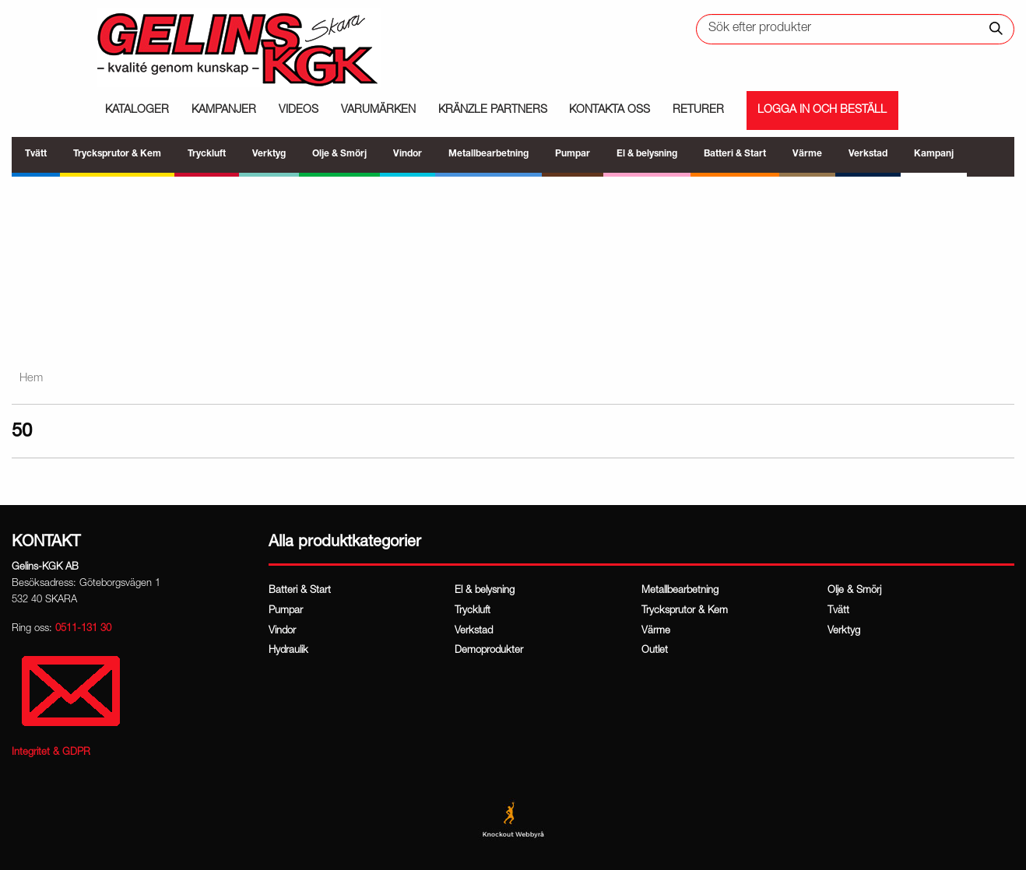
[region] (513, 265)
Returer (698, 110)
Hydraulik (288, 651)
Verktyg (843, 631)
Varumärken (378, 110)
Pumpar (286, 611)
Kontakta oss (609, 110)
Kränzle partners (492, 110)
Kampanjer (223, 110)
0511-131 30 (83, 629)
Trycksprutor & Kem (684, 611)
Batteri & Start (300, 591)
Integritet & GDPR (51, 753)
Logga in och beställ (822, 110)
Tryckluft (472, 611)
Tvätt (838, 611)
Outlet (654, 651)
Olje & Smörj (854, 591)
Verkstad (474, 631)
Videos (298, 110)
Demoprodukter (489, 651)
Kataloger (137, 110)
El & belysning (485, 591)
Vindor (282, 631)
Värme (655, 631)
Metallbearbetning (680, 591)
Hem (31, 378)
